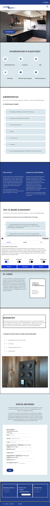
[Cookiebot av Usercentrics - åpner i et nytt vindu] (43, 238)
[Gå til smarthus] (20, 62)
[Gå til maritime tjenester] (36, 76)
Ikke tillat (9, 266)
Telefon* (8, 438)
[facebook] (21, 494)
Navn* (7, 435)
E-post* (8, 442)
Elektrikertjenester (10, 65)
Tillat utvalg (25, 266)
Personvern (20, 503)
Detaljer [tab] (25, 242)
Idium (7, 503)
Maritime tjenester (40, 78)
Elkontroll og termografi (25, 78)
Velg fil (8, 447)
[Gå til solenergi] (5, 76)
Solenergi (9, 78)
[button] (9, 32)
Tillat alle (41, 266)
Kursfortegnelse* (10, 455)
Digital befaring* (10, 429)
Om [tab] (41, 242)
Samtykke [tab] (8, 242)
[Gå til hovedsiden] (9, 9)
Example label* (10, 452)
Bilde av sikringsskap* (11, 445)
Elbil (40, 65)
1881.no (12, 503)
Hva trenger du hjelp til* (12, 462)
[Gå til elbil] (36, 62)
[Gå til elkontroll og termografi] (20, 76)
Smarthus (25, 65)
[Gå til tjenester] (5, 62)
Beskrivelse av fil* (10, 449)
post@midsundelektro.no (24, 491)
